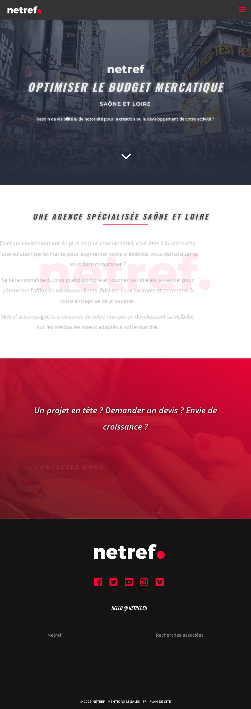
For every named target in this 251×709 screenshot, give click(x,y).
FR (144, 701)
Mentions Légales (124, 701)
